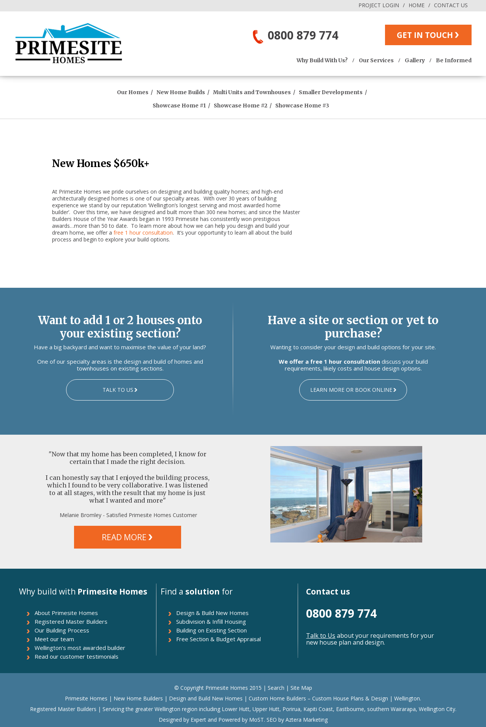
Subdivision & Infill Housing (211, 621)
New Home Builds (180, 92)
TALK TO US (118, 389)
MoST (256, 719)
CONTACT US (451, 5)
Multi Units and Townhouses (252, 92)
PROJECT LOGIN (378, 5)
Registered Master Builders (71, 621)
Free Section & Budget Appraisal (218, 639)
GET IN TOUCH (425, 35)
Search (276, 687)
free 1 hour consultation (143, 232)
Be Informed (454, 60)
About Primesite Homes (66, 613)
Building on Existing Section (211, 630)
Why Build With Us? (322, 60)
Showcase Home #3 (302, 105)
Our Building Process (62, 630)
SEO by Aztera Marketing (297, 719)
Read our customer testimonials (76, 656)
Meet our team (54, 639)
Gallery (415, 60)
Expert (197, 719)
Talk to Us (320, 635)
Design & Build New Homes (212, 613)
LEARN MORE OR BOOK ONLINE (351, 389)
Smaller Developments (331, 92)
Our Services (376, 60)
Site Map (301, 687)
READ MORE (124, 537)
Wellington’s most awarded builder (80, 647)
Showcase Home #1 (179, 105)
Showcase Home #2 (240, 105)
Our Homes (132, 92)
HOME (416, 5)
